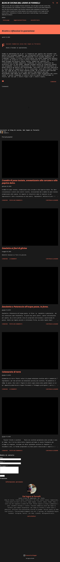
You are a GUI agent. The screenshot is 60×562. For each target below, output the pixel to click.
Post (4, 131)
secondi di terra (34, 20)
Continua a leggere (52, 200)
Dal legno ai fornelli (31, 496)
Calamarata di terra (11, 371)
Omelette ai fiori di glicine (14, 248)
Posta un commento (15, 200)
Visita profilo (31, 516)
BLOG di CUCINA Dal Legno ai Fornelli (21, 3)
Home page (5, 20)
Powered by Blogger (30, 555)
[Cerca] (53, 3)
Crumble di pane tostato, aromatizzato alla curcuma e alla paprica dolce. (30, 181)
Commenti (5, 133)
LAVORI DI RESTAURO (49, 20)
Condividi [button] (53, 81)
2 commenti (13, 259)
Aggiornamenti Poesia (19, 20)
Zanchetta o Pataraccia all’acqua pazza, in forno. (25, 306)
